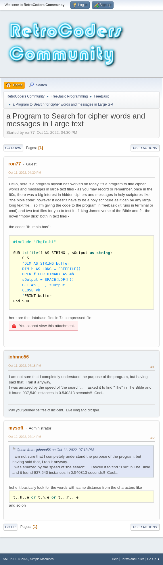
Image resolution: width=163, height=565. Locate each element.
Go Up (10, 527)
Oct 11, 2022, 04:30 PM (24, 172)
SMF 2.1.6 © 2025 (15, 559)
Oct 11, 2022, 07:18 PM (24, 365)
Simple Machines (41, 559)
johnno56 (18, 356)
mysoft (15, 427)
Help (115, 559)
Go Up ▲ (153, 559)
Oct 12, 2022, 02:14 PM (24, 436)
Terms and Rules (133, 559)
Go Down (13, 148)
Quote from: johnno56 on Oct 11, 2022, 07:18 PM (55, 450)
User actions (145, 148)
